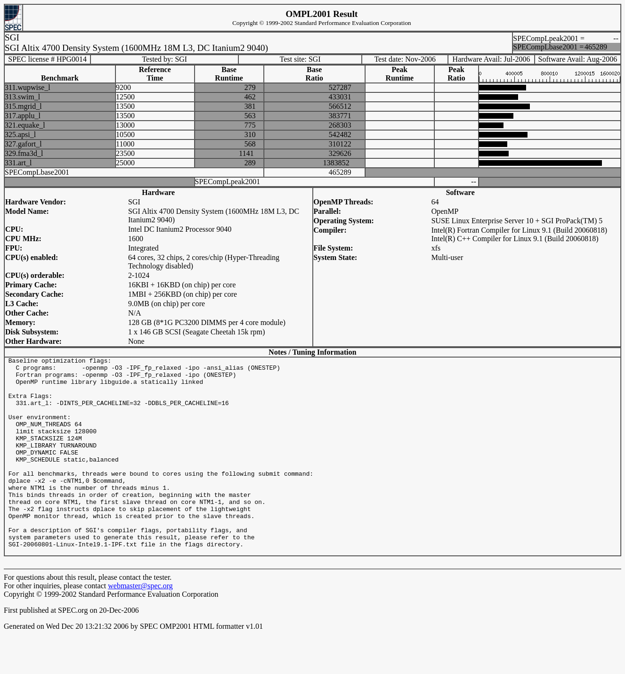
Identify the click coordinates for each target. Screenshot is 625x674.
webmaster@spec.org (140, 625)
